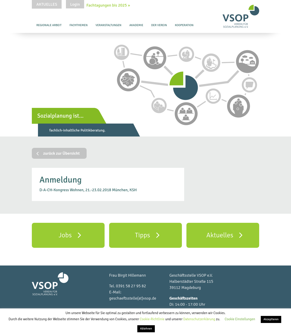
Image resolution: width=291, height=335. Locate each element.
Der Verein (159, 25)
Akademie (136, 25)
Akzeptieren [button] (270, 319)
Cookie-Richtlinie (152, 319)
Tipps (147, 235)
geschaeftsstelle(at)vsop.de (132, 298)
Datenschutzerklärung (199, 319)
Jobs (70, 235)
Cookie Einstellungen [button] (240, 319)
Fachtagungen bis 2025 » (108, 5)
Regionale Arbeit (49, 25)
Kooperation (184, 25)
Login (75, 4)
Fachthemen (79, 25)
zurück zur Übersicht (58, 153)
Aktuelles (46, 4)
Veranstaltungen (108, 25)
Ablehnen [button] (146, 328)
